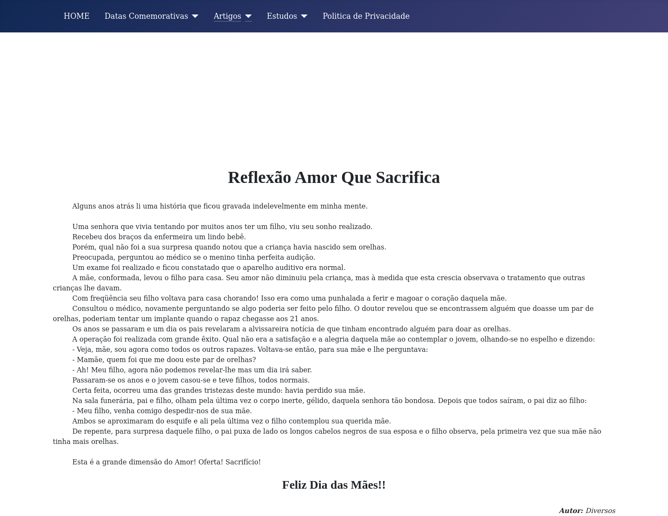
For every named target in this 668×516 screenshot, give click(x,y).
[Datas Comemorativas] (193, 16)
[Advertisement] (334, 96)
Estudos (282, 16)
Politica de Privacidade (366, 16)
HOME (77, 16)
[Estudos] (302, 16)
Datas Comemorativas (146, 16)
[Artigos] (246, 16)
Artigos (228, 16)
